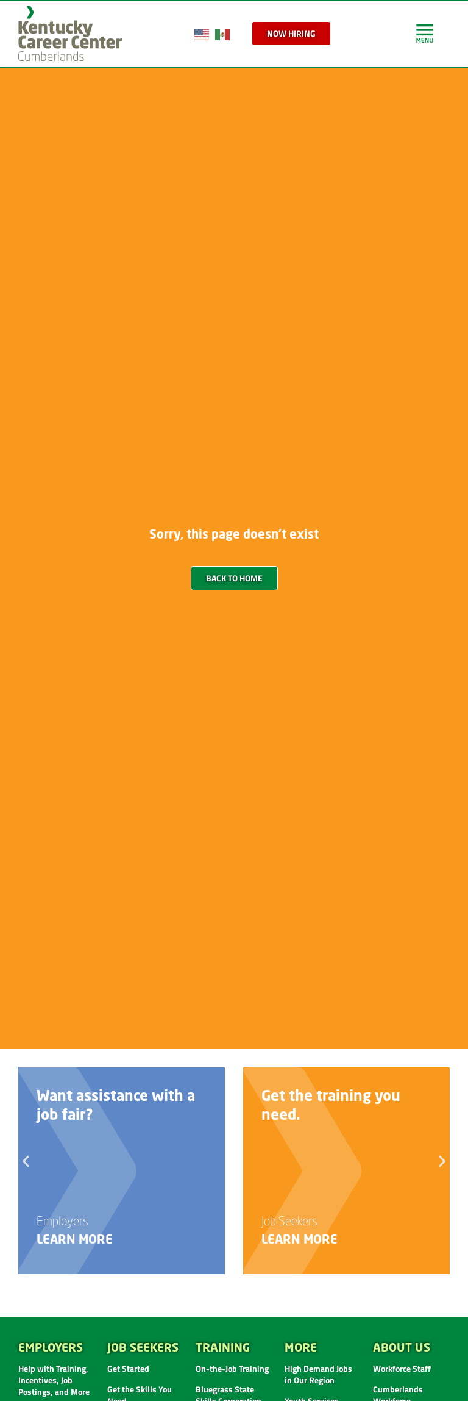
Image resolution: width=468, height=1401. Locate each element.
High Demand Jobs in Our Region (318, 1374)
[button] (26, 1161)
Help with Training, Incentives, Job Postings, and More (54, 1380)
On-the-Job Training (232, 1368)
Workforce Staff (402, 1368)
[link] (425, 33)
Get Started (128, 1368)
